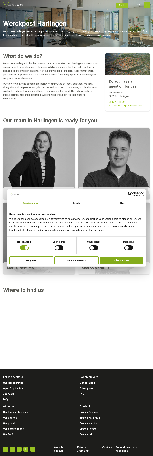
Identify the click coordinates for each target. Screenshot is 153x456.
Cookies (107, 447)
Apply (122, 5)
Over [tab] (123, 203)
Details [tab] (76, 203)
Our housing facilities (15, 412)
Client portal (87, 388)
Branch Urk (86, 434)
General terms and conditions (126, 449)
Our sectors (10, 418)
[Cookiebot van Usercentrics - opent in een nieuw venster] (130, 194)
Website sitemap (59, 449)
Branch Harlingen (90, 418)
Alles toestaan (122, 260)
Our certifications (13, 429)
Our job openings (13, 383)
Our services (87, 383)
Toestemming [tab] (30, 203)
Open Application (13, 388)
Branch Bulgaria (89, 412)
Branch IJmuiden (89, 423)
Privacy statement (83, 449)
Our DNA (8, 434)
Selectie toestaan (76, 260)
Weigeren (31, 260)
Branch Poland (88, 429)
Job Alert (8, 394)
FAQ (5, 399)
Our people (9, 423)
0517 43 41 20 (117, 102)
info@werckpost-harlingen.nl (128, 105)
